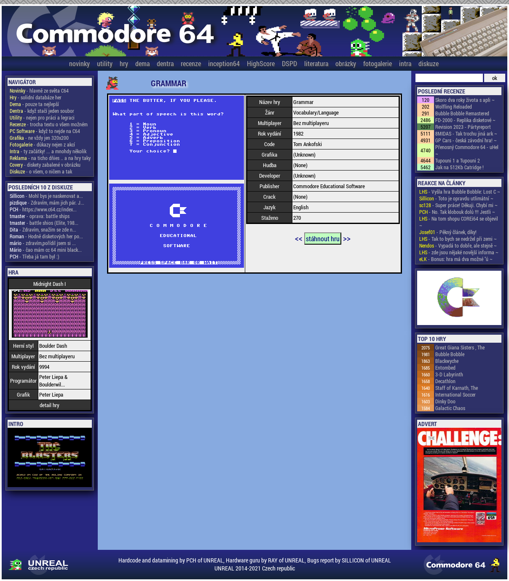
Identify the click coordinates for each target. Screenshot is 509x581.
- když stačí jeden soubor (42, 110)
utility (105, 63)
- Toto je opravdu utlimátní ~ (456, 198)
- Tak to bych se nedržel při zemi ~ (458, 238)
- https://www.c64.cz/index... (43, 209)
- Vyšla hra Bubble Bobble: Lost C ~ (459, 191)
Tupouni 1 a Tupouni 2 (457, 160)
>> (347, 237)
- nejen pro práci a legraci (42, 117)
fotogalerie (377, 63)
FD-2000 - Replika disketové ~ (465, 120)
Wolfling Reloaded (453, 106)
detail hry (49, 405)
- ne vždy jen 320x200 (39, 137)
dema (142, 63)
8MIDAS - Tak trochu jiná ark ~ (466, 133)
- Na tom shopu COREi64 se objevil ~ (458, 222)
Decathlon (445, 381)
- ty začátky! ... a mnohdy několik (48, 151)
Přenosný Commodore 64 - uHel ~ (466, 150)
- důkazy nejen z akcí (42, 144)
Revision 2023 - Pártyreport (463, 126)
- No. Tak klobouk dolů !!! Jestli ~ (457, 211)
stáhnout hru (323, 238)
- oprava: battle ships (40, 216)
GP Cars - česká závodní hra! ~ (466, 140)
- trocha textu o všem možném (49, 124)
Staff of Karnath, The (456, 387)
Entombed (445, 367)
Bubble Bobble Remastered (462, 113)
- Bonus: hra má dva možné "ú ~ (456, 259)
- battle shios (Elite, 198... (44, 222)
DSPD (289, 63)
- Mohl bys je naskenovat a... (46, 195)
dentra (165, 63)
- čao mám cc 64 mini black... (46, 249)
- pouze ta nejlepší (34, 104)
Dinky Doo (445, 401)
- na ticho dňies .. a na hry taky (50, 158)
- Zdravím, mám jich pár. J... (47, 202)
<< (299, 237)
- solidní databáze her (36, 97)
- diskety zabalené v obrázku (45, 164)
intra (405, 63)
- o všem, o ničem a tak (41, 171)
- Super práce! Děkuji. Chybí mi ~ (458, 205)
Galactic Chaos (450, 408)
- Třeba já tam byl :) (34, 256)
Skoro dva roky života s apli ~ (465, 99)
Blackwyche (446, 360)
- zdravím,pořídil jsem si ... (43, 243)
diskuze (428, 63)
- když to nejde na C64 (45, 131)
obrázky (345, 63)
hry (124, 63)
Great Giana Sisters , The (460, 347)
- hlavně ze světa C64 (39, 90)
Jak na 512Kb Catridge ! (459, 167)
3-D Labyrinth (449, 374)
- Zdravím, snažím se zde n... (43, 229)
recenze (191, 63)
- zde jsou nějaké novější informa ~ (458, 252)
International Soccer (455, 394)
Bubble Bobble (449, 354)
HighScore (261, 63)
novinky (79, 63)
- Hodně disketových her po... (46, 236)
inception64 (224, 63)
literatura (316, 63)
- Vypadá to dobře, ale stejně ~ (458, 245)
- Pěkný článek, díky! (448, 232)
